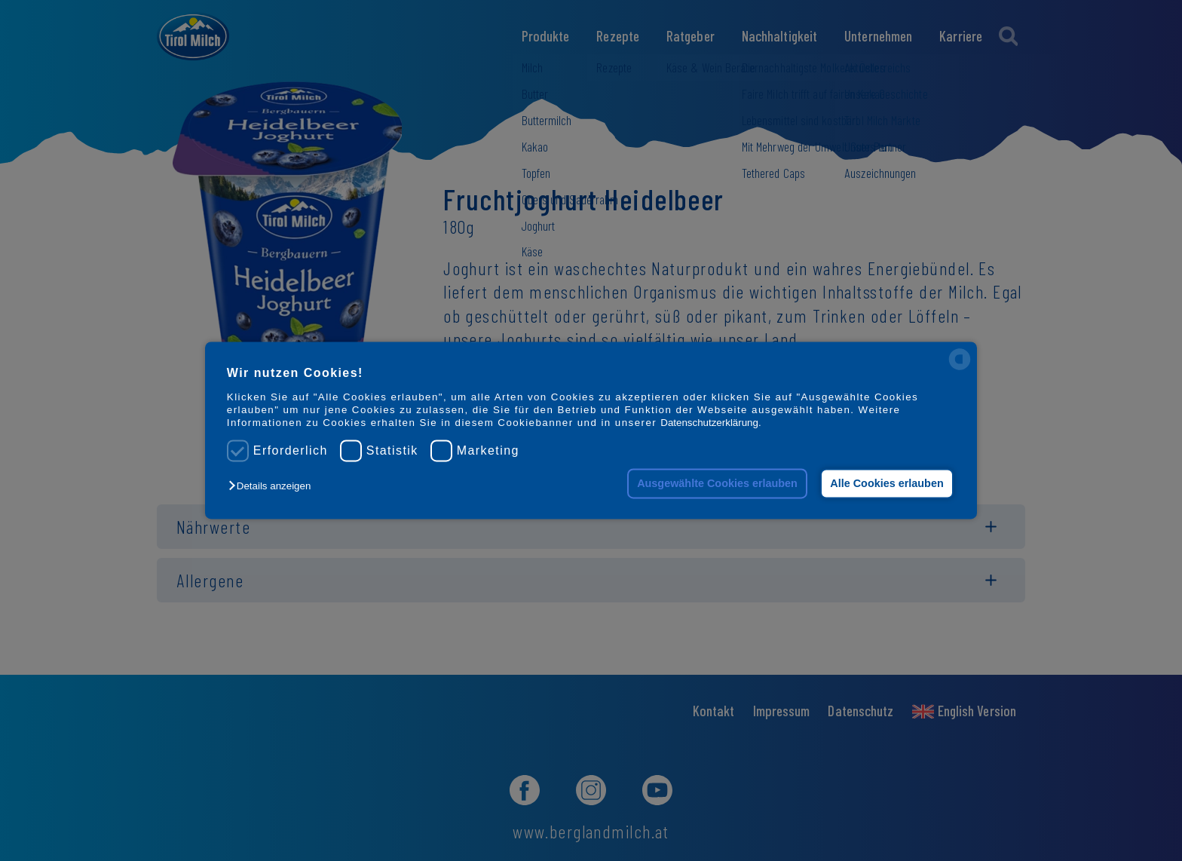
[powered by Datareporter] (960, 369)
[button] (273, 486)
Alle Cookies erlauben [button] (886, 483)
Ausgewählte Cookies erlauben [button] (717, 483)
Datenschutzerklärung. (710, 423)
